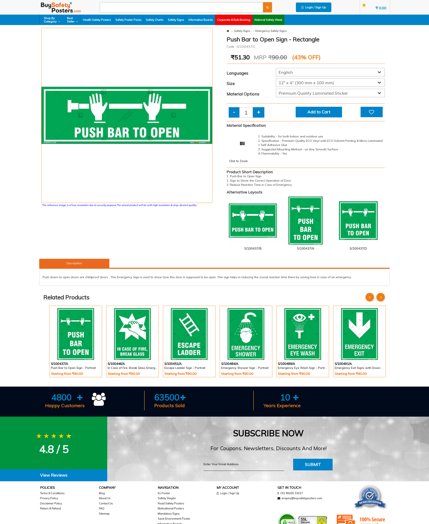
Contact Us (106, 503)
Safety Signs (176, 19)
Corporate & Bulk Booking (233, 19)
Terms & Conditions (52, 493)
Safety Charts (154, 19)
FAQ (101, 508)
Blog (102, 493)
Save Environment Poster (174, 518)
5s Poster (164, 493)
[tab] (53, 475)
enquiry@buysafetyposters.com (301, 498)
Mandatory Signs (169, 513)
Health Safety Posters (97, 19)
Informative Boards (200, 19)
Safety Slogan (167, 498)
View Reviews (53, 475)
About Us (105, 498)
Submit (313, 464)
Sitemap (104, 513)
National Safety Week (268, 19)
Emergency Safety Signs (271, 31)
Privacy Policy (49, 498)
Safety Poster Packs (128, 19)
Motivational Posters (171, 508)
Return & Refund (50, 508)
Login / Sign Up (313, 7)
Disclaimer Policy (51, 503)
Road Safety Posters (171, 503)
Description (74, 263)
